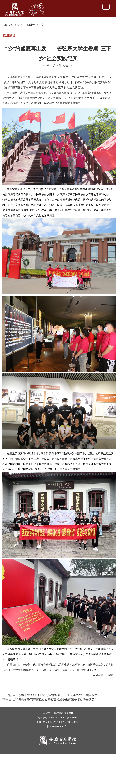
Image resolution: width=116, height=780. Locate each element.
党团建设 (30, 24)
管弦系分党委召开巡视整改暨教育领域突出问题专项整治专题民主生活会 (59, 699)
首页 (16, 24)
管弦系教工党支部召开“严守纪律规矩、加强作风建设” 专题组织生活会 (58, 695)
